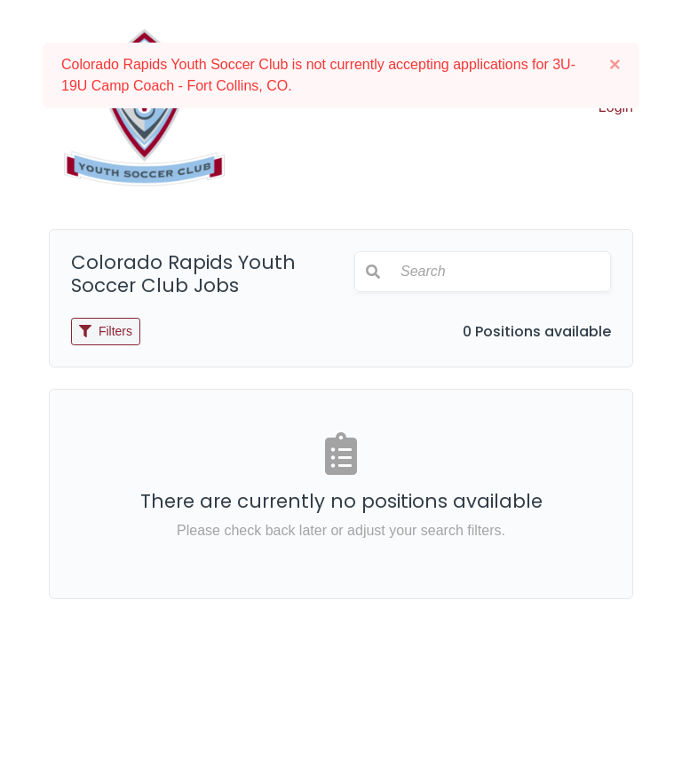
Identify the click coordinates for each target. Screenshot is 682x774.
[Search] (500, 271)
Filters (105, 331)
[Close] (614, 64)
